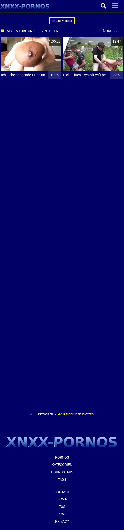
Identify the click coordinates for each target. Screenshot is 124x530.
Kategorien (45, 414)
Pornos (62, 457)
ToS (62, 507)
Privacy (62, 521)
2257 (62, 514)
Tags (62, 479)
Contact (62, 492)
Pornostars (62, 472)
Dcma (62, 499)
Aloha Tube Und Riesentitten (75, 414)
